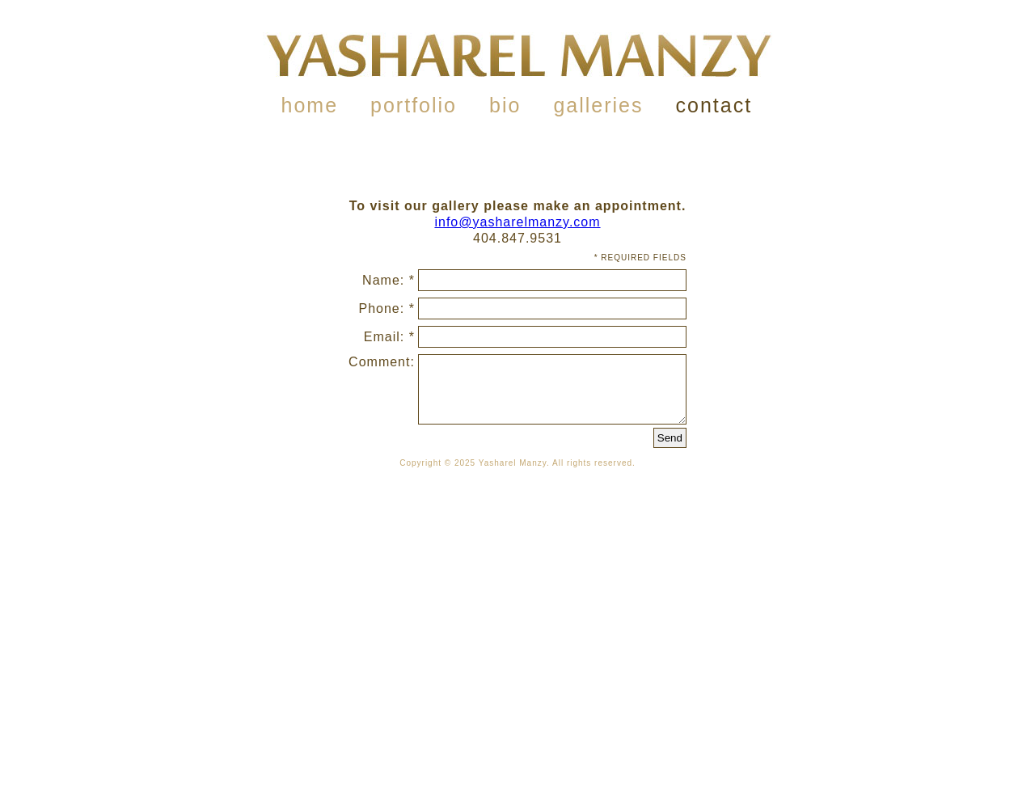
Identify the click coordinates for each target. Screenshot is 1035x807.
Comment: (382, 362)
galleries (598, 105)
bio (505, 105)
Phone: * (387, 308)
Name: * (388, 280)
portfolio (413, 105)
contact (713, 105)
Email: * (389, 337)
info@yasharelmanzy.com (517, 222)
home (310, 105)
